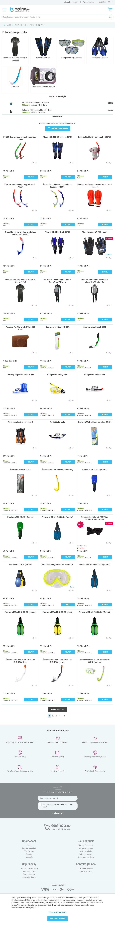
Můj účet (102, 2)
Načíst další (57, 709)
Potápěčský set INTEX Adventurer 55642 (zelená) (95, 661)
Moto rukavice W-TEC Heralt (94, 232)
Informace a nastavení (57, 912)
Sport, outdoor (20, 25)
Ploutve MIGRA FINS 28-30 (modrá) (94, 564)
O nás (29, 845)
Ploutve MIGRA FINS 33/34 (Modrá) (57, 517)
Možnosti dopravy (86, 848)
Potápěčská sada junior (57, 374)
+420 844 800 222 (86, 868)
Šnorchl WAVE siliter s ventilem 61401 (95, 422)
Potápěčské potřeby (37, 25)
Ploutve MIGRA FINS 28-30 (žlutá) (57, 612)
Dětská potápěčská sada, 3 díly (20, 374)
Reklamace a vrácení (86, 857)
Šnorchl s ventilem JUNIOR (57, 327)
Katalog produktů (29, 848)
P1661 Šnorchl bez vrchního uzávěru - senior (20, 138)
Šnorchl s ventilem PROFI (94, 327)
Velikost (108, 255)
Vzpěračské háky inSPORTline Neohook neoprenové (94, 518)
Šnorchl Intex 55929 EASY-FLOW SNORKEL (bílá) (20, 661)
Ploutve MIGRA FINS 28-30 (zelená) (20, 612)
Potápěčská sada (57, 422)
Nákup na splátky (86, 854)
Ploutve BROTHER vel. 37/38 (57, 232)
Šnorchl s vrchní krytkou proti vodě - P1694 (20, 185)
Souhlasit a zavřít (57, 919)
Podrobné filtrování (58, 128)
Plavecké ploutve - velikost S (20, 422)
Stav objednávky (29, 871)
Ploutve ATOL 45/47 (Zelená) (20, 517)
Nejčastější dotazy (29, 877)
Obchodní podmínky (86, 845)
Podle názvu (70, 123)
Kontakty (29, 854)
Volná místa (29, 851)
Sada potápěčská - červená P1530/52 (94, 137)
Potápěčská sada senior (94, 374)
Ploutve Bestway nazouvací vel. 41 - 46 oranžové (94, 185)
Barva (72, 587)
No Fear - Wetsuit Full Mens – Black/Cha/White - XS (94, 280)
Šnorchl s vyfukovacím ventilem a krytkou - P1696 (57, 185)
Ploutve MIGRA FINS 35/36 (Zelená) (95, 612)
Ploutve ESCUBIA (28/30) (20, 564)
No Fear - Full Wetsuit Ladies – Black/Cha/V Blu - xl (57, 280)
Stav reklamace (29, 874)
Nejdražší (62, 123)
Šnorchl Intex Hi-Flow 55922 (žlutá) (57, 469)
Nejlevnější (54, 123)
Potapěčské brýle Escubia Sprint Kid (57, 564)
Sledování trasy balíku (29, 868)
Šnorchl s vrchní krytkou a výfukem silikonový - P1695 (20, 233)
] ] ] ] (110, 2)
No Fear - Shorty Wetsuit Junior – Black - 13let (20, 280)
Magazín (29, 857)
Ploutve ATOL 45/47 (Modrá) (94, 469)
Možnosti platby (86, 851)
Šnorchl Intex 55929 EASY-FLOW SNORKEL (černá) (57, 661)
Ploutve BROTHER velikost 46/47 (57, 137)
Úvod (9, 25)
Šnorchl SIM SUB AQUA (20, 469)
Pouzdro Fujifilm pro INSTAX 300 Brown (20, 328)
